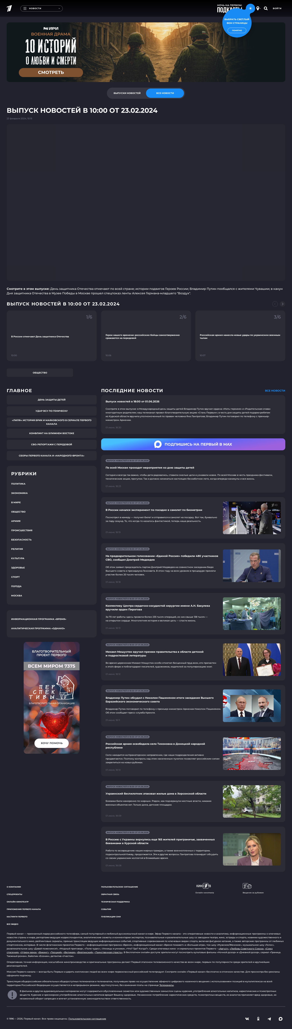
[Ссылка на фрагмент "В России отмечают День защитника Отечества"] (52, 336)
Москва (16, 595)
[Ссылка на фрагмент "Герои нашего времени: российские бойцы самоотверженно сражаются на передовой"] (146, 336)
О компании (14, 887)
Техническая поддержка (115, 902)
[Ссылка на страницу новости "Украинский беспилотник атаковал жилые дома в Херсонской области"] (193, 801)
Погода (16, 586)
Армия (15, 521)
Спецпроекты (14, 894)
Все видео (12, 924)
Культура (17, 558)
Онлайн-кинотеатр (17, 902)
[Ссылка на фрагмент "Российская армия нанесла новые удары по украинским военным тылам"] (240, 336)
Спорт (15, 577)
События (106, 909)
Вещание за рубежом (253, 888)
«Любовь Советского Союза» (247, 948)
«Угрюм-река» (28, 952)
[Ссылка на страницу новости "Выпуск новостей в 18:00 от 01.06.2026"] (193, 414)
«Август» (223, 948)
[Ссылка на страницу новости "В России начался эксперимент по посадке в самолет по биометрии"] (193, 518)
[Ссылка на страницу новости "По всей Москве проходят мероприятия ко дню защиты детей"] (193, 473)
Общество (40, 372)
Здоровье (18, 567)
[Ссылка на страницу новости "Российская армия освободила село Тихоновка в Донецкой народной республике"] (193, 753)
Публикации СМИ (111, 916)
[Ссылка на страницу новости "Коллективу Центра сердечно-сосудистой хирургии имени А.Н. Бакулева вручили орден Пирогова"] (193, 613)
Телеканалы (166, 985)
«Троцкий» (56, 952)
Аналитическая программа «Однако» (38, 628)
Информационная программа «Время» (38, 619)
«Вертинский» (85, 952)
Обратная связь (110, 894)
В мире (16, 502)
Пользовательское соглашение (119, 887)
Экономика (19, 493)
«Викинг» (43, 952)
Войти (277, 8)
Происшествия (21, 530)
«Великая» (69, 952)
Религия (17, 549)
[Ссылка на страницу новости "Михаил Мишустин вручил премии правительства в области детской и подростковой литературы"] (193, 659)
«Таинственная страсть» (108, 952)
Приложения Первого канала (24, 909)
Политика (18, 483)
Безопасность (21, 539)
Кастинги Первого (17, 916)
